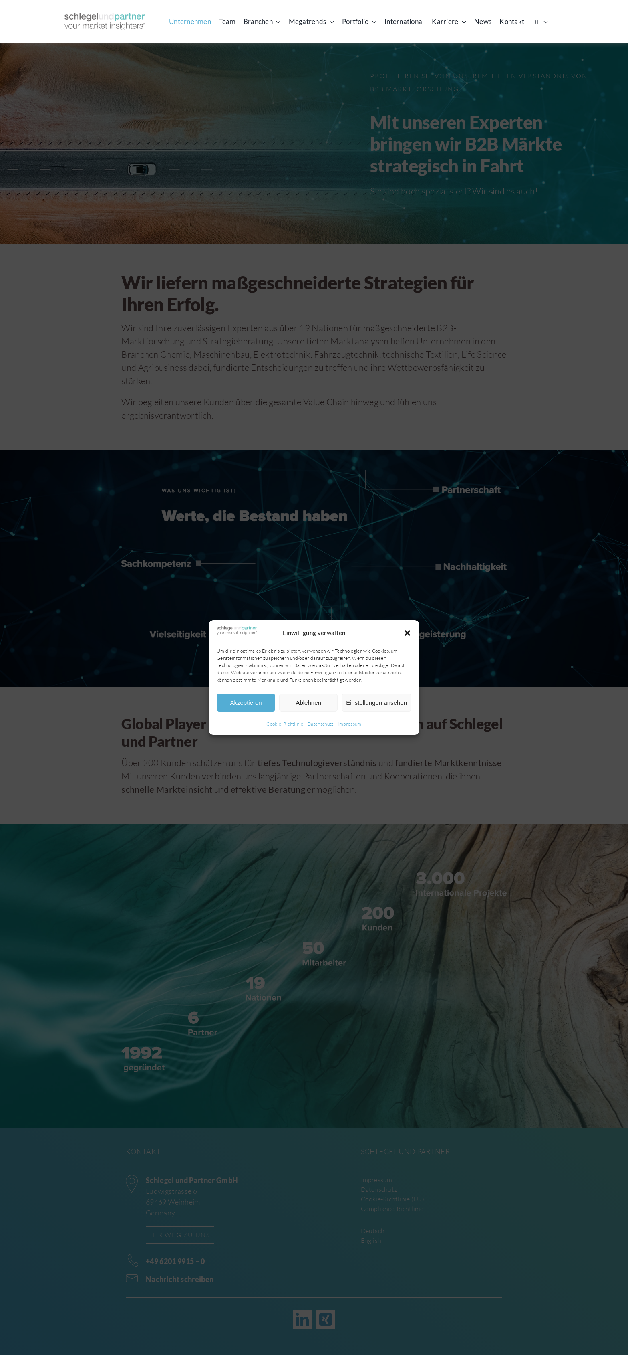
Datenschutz (320, 724)
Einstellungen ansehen (376, 702)
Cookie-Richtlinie (284, 724)
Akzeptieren (246, 702)
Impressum (350, 724)
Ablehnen (308, 702)
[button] (407, 633)
